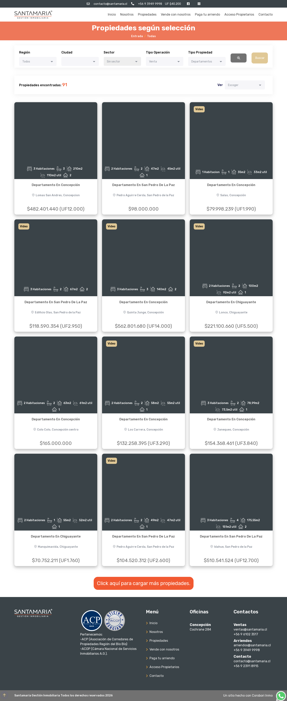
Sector (109, 52)
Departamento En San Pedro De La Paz (143, 185)
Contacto (265, 14)
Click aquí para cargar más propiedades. (143, 583)
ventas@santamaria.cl (250, 629)
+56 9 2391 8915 (246, 666)
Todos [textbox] (26, 61)
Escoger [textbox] (233, 85)
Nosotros (127, 14)
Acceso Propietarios (239, 14)
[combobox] (38, 61)
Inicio (112, 14)
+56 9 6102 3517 (246, 634)
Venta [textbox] (153, 61)
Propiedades (147, 14)
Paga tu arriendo (207, 14)
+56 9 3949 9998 (247, 650)
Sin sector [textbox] (113, 61)
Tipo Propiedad (200, 52)
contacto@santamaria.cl (252, 661)
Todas (151, 36)
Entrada (137, 36)
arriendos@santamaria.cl (252, 645)
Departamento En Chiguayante (231, 302)
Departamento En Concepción (56, 185)
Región (24, 52)
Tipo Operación (158, 52)
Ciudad (66, 52)
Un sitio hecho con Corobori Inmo (248, 695)
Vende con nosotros (176, 14)
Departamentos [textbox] (201, 61)
